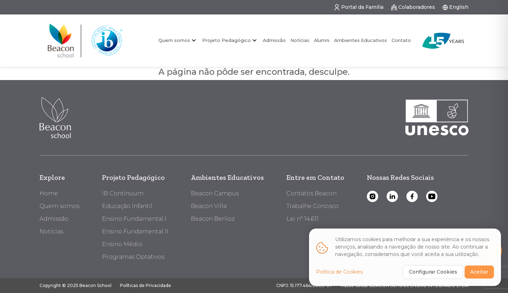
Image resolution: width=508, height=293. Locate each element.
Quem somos (174, 40)
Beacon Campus (215, 193)
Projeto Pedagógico (226, 40)
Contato (401, 40)
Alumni (321, 40)
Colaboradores (413, 7)
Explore (52, 177)
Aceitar (479, 274)
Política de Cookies (339, 274)
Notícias (299, 40)
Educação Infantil (127, 206)
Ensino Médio (122, 244)
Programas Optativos (133, 257)
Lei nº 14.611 (302, 218)
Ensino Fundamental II (135, 231)
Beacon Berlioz (213, 218)
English (455, 7)
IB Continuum (123, 193)
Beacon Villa (208, 206)
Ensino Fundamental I (134, 218)
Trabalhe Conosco (312, 206)
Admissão (274, 40)
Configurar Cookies (433, 274)
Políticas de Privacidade (145, 285)
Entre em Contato (315, 177)
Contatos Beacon (311, 193)
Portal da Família (358, 7)
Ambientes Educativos (360, 40)
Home (49, 193)
